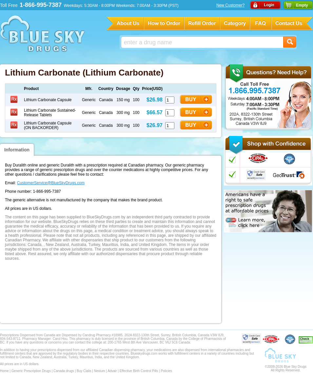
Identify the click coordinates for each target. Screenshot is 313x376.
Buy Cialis (84, 371)
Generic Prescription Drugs (31, 371)
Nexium (99, 371)
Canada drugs (63, 371)
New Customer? (230, 5)
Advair (112, 371)
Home (4, 371)
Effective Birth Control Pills (139, 371)
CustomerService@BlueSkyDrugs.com (51, 183)
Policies (166, 371)
